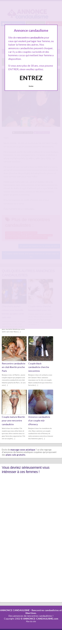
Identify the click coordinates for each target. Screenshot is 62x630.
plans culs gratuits (15, 454)
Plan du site (31, 621)
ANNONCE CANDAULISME (15, 610)
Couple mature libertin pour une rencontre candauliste (13, 420)
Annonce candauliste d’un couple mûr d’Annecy (39, 420)
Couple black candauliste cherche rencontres (38, 367)
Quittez (31, 86)
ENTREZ (31, 77)
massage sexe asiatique (22, 449)
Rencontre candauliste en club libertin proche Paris (13, 367)
